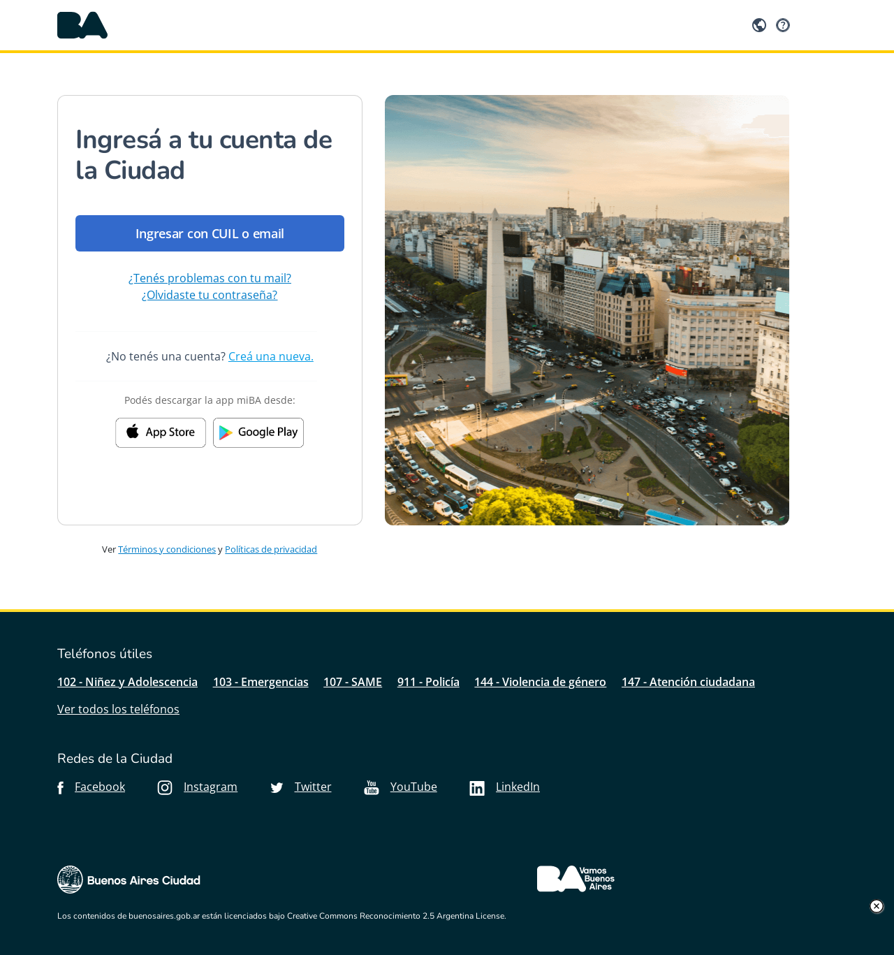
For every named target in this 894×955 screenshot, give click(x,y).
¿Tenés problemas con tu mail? (210, 278)
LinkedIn (504, 786)
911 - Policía (428, 682)
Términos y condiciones (167, 549)
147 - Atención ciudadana (688, 682)
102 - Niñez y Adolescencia (127, 682)
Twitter (301, 786)
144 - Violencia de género (540, 682)
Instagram (197, 786)
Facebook (91, 786)
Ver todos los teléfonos (118, 709)
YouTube (400, 786)
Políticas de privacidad (271, 549)
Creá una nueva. (271, 356)
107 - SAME (352, 682)
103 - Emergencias (261, 682)
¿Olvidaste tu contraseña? (209, 294)
